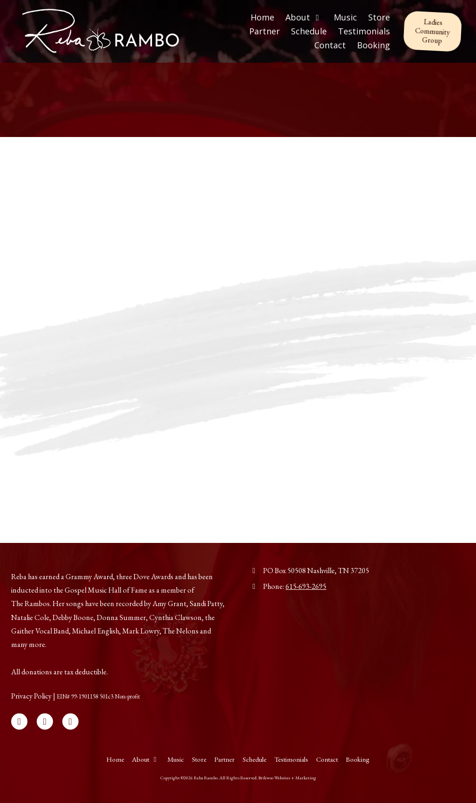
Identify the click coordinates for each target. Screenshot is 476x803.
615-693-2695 (305, 586)
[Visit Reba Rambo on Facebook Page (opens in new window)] (19, 721)
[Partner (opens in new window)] (264, 32)
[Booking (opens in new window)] (373, 45)
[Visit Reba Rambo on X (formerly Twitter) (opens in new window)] (45, 721)
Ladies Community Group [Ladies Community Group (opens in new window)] (432, 31)
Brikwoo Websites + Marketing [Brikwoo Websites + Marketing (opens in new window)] (287, 778)
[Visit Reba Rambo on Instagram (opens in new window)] (70, 721)
